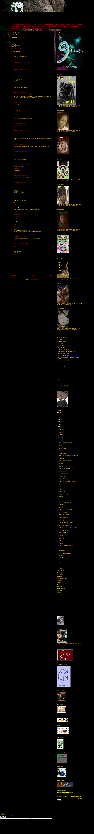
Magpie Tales (59, 580)
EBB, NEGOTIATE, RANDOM (64, 473)
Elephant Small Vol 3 (64, 26)
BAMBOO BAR (62, 501)
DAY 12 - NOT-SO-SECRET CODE (65, 509)
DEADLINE (61, 504)
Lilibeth (15, 214)
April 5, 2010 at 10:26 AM (22, 198)
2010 (59, 427)
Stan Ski (15, 69)
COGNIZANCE (62, 547)
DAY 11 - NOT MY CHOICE (64, 514)
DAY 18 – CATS (62, 484)
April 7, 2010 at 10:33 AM (23, 243)
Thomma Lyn (16, 182)
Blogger (58, 808)
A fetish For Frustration (49, 24)
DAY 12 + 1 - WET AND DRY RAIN (65, 502)
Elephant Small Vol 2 (53, 26)
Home (32, 275)
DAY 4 (60, 540)
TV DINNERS (61, 458)
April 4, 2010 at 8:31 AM (24, 110)
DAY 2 (60, 548)
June (60, 437)
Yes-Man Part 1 (48, 28)
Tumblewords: (17, 110)
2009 (59, 560)
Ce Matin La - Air (60, 343)
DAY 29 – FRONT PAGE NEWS (65, 443)
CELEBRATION (62, 533)
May (60, 439)
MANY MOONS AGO (63, 478)
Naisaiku (58, 584)
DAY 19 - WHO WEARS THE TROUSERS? (67, 481)
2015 (59, 419)
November (61, 430)
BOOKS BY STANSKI (60, 24)
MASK (60, 489)
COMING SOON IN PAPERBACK (18, 24)
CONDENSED (61, 538)
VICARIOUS (61, 519)
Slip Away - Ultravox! (61, 368)
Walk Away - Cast (60, 379)
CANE (60, 470)
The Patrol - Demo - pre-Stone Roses (64, 375)
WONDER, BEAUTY (63, 483)
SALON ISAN (61, 445)
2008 (59, 562)
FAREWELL (61, 466)
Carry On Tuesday (60, 570)
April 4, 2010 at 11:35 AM (24, 123)
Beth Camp (16, 78)
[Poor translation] (4, 817)
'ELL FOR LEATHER (63, 532)
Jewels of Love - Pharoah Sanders (63, 360)
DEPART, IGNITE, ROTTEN (64, 447)
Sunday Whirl (59, 598)
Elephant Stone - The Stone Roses (63, 349)
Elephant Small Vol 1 (42, 26)
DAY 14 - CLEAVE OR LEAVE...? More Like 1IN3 (68, 497)
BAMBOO (61, 510)
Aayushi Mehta (17, 123)
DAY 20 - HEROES (62, 476)
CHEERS (61, 496)
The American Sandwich (61, 602)
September (61, 432)
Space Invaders (60, 594)
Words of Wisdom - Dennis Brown (63, 385)
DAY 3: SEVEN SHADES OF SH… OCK (66, 545)
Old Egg (15, 198)
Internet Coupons (60, 800)
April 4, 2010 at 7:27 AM (23, 85)
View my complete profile (61, 414)
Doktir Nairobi (59, 572)
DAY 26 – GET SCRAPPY (64, 456)
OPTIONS (61, 450)
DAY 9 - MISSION (62, 520)
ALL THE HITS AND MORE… (64, 512)
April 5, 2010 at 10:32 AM (23, 207)
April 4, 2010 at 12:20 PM (22, 144)
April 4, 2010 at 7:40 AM (24, 92)
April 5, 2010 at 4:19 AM (24, 175)
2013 (59, 422)
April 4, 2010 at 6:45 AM (23, 54)
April (60, 440)
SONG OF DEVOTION (63, 537)
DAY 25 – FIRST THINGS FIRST (65, 460)
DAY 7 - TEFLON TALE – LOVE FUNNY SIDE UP (68, 527)
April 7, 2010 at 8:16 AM (23, 236)
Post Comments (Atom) (35, 279)
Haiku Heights (59, 576)
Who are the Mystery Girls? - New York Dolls (65, 383)
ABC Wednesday (60, 568)
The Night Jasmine (32, 26)
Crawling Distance (15, 26)
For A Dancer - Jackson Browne (63, 353)
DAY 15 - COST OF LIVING (64, 494)
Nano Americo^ (60, 586)
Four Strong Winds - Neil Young (63, 355)
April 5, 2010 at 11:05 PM (23, 221)
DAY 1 (60, 551)
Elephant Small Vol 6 (27, 28)
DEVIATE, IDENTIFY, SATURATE (65, 525)
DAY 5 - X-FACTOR (62, 535)
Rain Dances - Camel (61, 364)
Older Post (51, 275)
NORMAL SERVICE (63, 453)
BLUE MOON (61, 507)
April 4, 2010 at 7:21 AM (23, 78)
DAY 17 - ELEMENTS (63, 488)
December (61, 429)
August (60, 434)
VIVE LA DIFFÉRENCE (63, 542)
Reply (15, 65)
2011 (59, 426)
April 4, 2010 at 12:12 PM (25, 136)
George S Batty (17, 175)
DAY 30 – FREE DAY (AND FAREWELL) (66, 442)
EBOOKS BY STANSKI (77, 24)
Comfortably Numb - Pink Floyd (63, 345)
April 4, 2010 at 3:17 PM (24, 151)
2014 (59, 421)
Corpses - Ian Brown (61, 347)
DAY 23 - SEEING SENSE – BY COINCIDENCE (68, 468)
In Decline (24, 26)
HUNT (60, 486)
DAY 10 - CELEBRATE (63, 517)
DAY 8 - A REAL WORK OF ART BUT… (66, 522)
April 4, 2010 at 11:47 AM (23, 130)
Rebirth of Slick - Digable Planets (63, 366)
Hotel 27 (28, 24)
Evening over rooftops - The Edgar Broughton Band (66, 351)
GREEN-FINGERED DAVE (64, 452)
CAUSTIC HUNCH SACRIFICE (65, 553)
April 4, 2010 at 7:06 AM (23, 69)
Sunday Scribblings (60, 596)
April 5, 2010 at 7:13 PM (21, 214)
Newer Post (13, 275)
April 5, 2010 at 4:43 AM (23, 182)
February (61, 557)
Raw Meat (59, 592)
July (60, 435)
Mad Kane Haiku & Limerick (62, 578)
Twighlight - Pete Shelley (61, 377)
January (61, 558)
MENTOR (61, 543)
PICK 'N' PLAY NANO (63, 529)
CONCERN (61, 524)
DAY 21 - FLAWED (62, 474)
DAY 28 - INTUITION (63, 448)
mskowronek (50, 808)
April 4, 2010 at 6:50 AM (25, 62)
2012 (59, 424)
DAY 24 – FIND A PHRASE (64, 465)
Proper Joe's (59, 590)
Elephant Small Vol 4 (75, 26)
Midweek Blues (60, 582)
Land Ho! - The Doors (61, 362)
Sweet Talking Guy (60, 600)
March (60, 555)
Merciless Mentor (17, 168)
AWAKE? (61, 515)
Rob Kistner (16, 54)
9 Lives (68, 24)
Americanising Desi (18, 164)
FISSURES (61, 463)
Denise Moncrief (17, 62)
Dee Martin (16, 236)
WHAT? (60, 499)
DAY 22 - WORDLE (62, 471)
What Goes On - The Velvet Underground (64, 381)
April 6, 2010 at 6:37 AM (23, 227)
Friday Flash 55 (60, 574)
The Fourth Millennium (37, 24)
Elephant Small (15, 5)
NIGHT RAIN (61, 461)
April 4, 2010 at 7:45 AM (23, 102)
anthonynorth (16, 151)
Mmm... (60, 506)
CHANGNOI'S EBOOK (37, 28)
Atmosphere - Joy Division (62, 341)
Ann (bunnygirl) (17, 136)
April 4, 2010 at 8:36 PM (26, 164)
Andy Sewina (16, 92)
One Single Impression (61, 588)
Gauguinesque (62, 550)
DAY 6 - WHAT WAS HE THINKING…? (66, 530)
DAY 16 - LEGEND (62, 491)
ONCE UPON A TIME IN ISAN (64, 492)
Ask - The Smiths (60, 339)
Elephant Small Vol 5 (16, 28)
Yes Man (58, 609)
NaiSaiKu (61, 479)
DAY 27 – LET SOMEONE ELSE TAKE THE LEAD (68, 455)
